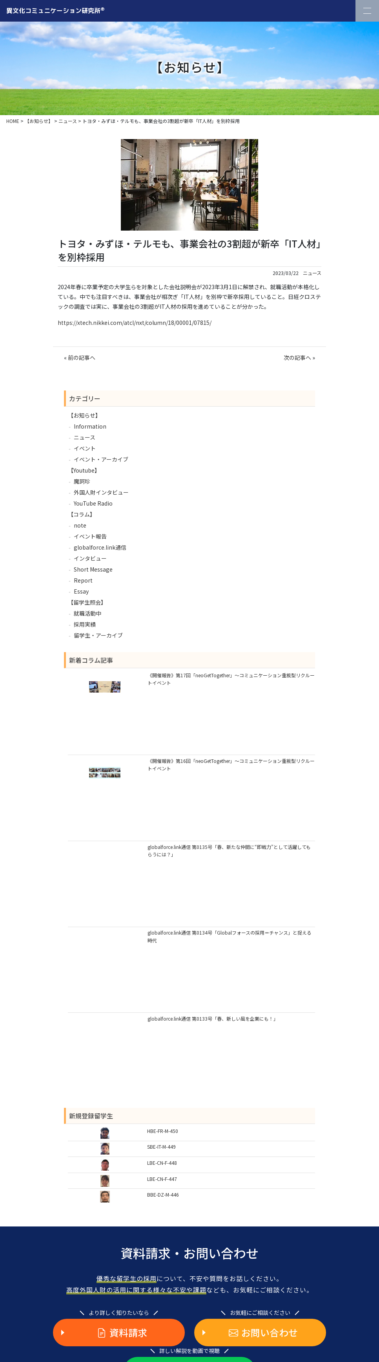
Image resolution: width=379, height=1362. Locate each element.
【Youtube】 (84, 470)
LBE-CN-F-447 (162, 1178)
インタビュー (90, 558)
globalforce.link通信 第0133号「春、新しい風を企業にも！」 (213, 1018)
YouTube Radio (93, 503)
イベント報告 (90, 536)
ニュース (312, 273)
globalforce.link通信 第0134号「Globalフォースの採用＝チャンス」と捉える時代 (230, 936)
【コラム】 (81, 514)
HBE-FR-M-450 (162, 1130)
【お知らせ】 (84, 415)
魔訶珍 (82, 481)
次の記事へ (297, 357)
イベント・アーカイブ (101, 459)
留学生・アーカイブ (98, 635)
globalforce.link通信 (100, 547)
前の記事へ (81, 357)
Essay (81, 591)
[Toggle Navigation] (367, 11)
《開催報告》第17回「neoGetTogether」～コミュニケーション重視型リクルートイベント (231, 679)
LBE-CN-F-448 (162, 1162)
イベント (85, 448)
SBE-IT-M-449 (161, 1146)
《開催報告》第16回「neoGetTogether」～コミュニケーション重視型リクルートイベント (231, 764)
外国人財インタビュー (101, 492)
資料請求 (122, 1332)
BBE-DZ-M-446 (163, 1194)
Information (90, 426)
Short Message (93, 569)
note (80, 525)
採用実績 (85, 624)
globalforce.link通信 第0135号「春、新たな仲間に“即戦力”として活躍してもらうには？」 (229, 850)
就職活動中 (87, 613)
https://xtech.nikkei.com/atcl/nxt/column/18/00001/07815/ (134, 322)
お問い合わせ (263, 1332)
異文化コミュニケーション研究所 (55, 10)
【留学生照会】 (87, 602)
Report (83, 580)
